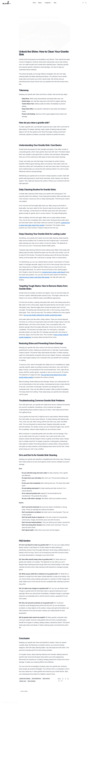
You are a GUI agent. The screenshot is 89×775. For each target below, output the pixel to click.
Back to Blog (23, 691)
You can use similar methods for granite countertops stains (42, 315)
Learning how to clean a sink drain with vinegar (34, 277)
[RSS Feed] (85, 2)
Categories (48, 2)
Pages (40, 2)
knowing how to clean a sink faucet (53, 272)
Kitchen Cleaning (32, 12)
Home (34, 2)
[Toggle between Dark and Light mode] (83, 2)
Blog (55, 2)
